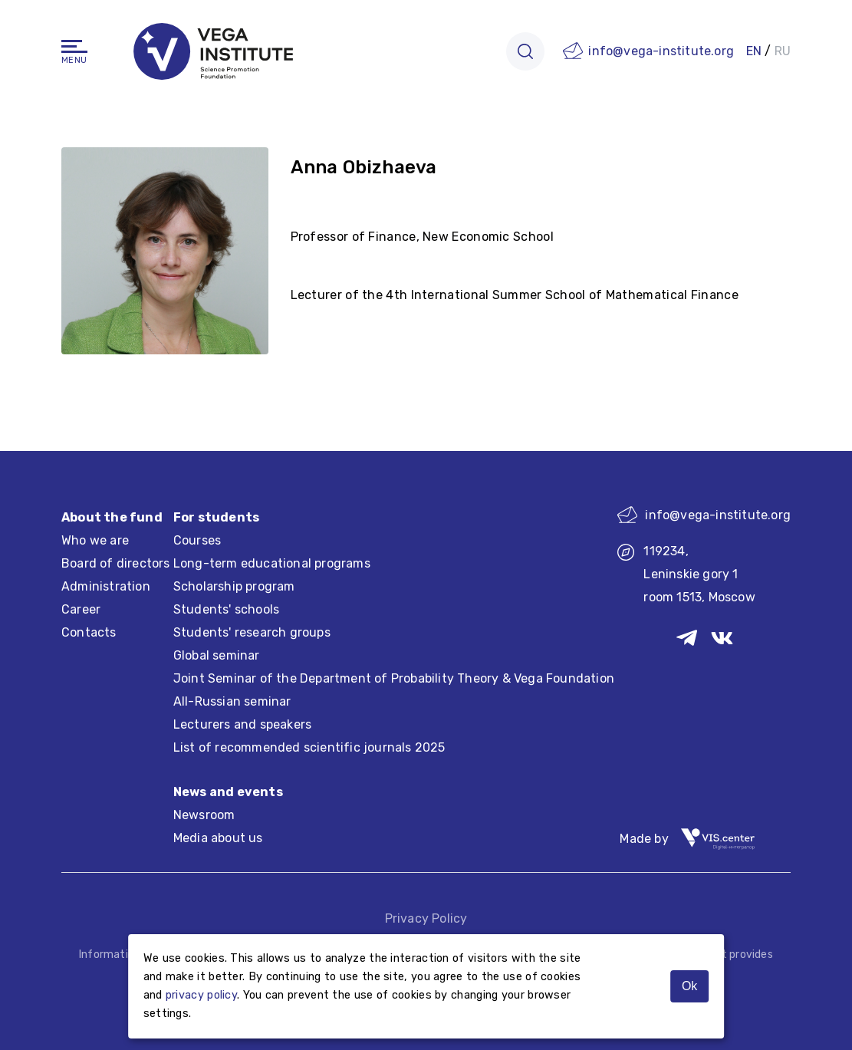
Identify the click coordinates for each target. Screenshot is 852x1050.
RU (783, 51)
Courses (197, 540)
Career (80, 609)
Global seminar (216, 655)
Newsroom (204, 815)
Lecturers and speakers (242, 724)
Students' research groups (252, 632)
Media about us (218, 838)
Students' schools (226, 609)
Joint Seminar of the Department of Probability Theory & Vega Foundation (393, 678)
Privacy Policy (426, 918)
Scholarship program (234, 586)
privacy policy (201, 995)
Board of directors (115, 563)
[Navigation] (74, 46)
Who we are (95, 540)
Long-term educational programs (271, 563)
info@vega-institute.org (661, 51)
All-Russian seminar (232, 701)
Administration (105, 586)
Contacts (89, 632)
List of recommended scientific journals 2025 (309, 747)
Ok (689, 985)
